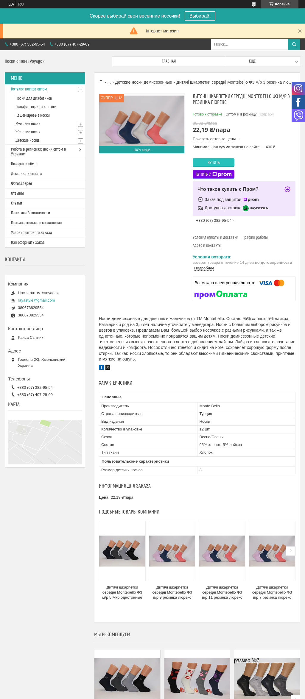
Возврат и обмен (24, 164)
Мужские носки (28, 123)
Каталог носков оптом (29, 89)
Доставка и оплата (26, 173)
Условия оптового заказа (31, 232)
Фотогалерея (21, 183)
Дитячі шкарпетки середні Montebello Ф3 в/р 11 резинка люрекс (222, 592)
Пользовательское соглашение (36, 223)
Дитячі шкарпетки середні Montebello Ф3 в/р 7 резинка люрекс (272, 592)
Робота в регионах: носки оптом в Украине (38, 152)
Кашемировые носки (32, 115)
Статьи (16, 203)
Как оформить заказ (28, 242)
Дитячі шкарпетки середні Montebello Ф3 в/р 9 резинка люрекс (172, 592)
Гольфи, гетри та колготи (35, 106)
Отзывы (17, 193)
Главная (169, 61)
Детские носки (27, 140)
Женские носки (28, 132)
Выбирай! (200, 15)
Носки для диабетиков (33, 98)
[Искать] (294, 44)
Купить (214, 162)
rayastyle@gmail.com (36, 300)
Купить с (214, 174)
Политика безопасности (30, 213)
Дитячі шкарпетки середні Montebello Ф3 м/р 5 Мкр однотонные (122, 592)
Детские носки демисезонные (143, 82)
